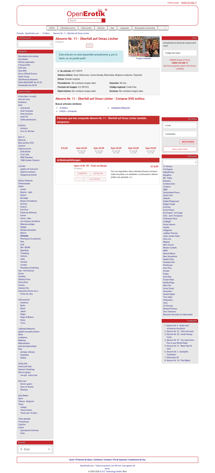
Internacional (24, 300)
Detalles (98, 173)
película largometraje (27, 346)
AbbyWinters (168, 172)
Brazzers (167, 181)
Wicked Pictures (170, 308)
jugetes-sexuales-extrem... (29, 332)
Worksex (24, 390)
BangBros (167, 175)
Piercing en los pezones (30, 239)
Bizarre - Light (26, 192)
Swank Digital (169, 294)
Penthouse (167, 265)
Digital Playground (171, 201)
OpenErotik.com (87, 466)
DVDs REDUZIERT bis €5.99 (30, 82)
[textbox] (35, 44)
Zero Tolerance (169, 311)
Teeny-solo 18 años (28, 413)
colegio (23, 407)
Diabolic (166, 198)
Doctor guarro (26, 384)
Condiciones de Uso (137, 460)
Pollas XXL (23, 363)
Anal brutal (25, 108)
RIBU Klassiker (26, 157)
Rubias (23, 358)
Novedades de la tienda (28, 56)
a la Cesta (94, 179)
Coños (21, 427)
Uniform (23, 256)
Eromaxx (167, 207)
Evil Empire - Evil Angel (173, 213)
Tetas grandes (24, 419)
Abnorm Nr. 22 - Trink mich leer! (180, 331)
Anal (20, 105)
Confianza (98, 460)
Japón (23, 311)
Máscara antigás (27, 224)
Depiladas (24, 355)
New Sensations (170, 256)
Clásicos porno (24, 149)
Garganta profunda (28, 175)
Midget (23, 227)
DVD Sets (22, 68)
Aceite (23, 189)
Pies (22, 242)
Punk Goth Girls (25, 366)
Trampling (24, 253)
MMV (165, 250)
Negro (23, 314)
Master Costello (170, 247)
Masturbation (24, 343)
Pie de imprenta (120, 460)
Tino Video (167, 297)
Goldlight (167, 221)
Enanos (23, 207)
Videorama (168, 300)
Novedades (23, 59)
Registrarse (188, 142)
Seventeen (167, 291)
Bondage (24, 198)
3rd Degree (168, 169)
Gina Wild (22, 71)
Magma (166, 242)
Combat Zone (169, 184)
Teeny (20, 404)
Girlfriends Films (170, 218)
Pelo (20, 349)
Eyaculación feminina (29, 430)
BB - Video (167, 178)
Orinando (72, 111)
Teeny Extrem (26, 410)
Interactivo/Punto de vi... (28, 291)
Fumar (23, 215)
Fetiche (101, 28)
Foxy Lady (24, 154)
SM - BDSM (25, 247)
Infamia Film (23, 288)
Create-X (167, 186)
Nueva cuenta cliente (180, 149)
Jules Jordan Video (171, 236)
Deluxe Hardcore (25, 181)
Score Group (168, 288)
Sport (20, 398)
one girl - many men (28, 375)
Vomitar (23, 262)
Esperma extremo (28, 172)
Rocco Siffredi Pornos (27, 74)
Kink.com (167, 239)
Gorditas (22, 276)
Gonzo (21, 273)
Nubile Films (168, 259)
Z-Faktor (46, 33)
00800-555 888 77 (189, 3)
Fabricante (86, 28)
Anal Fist (24, 117)
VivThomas (168, 306)
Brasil (22, 308)
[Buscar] (102, 20)
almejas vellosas (27, 352)
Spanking (24, 250)
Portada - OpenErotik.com (28, 33)
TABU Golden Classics (29, 160)
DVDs (52, 28)
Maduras (22, 340)
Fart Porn (24, 210)
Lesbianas (22, 337)
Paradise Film (169, 262)
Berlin (22, 305)
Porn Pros (167, 268)
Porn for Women (27, 131)
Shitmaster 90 (173, 357)
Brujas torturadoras (28, 201)
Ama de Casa (24, 99)
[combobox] (35, 44)
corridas (21, 166)
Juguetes (124, 28)
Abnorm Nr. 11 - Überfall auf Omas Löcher (71, 33)
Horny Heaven (169, 224)
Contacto (108, 460)
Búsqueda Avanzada (145, 28)
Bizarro (23, 195)
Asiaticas (24, 303)
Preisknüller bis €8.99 (27, 85)
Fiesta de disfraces (28, 212)
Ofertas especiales (26, 62)
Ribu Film (167, 285)
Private (166, 271)
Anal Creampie (26, 111)
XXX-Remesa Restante (28, 79)
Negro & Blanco (27, 317)
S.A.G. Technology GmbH (111, 471)
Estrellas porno (68, 28)
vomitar (23, 265)
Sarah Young (23, 77)
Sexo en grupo (24, 372)
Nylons (23, 233)
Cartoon (21, 146)
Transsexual (23, 422)
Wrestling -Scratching (29, 268)
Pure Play (167, 277)
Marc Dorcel (168, 245)
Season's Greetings (26, 369)
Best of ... (22, 137)
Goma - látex (25, 218)
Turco (22, 323)
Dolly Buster (25, 151)
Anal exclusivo (26, 114)
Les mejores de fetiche (30, 221)
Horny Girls (23, 282)
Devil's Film (168, 195)
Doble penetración (28, 120)
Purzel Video (168, 279)
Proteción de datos (84, 460)
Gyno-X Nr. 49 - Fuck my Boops (90, 165)
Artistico (22, 125)
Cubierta (82, 173)
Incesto (21, 285)
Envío (71, 460)
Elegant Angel (169, 204)
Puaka (166, 274)
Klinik (20, 334)
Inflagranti (167, 230)
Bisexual (21, 140)
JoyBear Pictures (170, 233)
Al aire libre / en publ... (28, 96)
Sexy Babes (23, 395)
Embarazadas (24, 183)
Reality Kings (168, 282)
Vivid (165, 303)
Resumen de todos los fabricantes (178, 314)
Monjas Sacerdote (28, 230)
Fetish (63, 111)
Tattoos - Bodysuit (26, 401)
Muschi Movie (169, 253)
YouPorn (22, 424)
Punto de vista (26, 294)
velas (22, 259)
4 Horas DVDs (24, 65)
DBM (165, 189)
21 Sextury (167, 166)
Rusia (22, 320)
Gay (112, 28)
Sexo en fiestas (26, 387)
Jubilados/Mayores (120, 108)
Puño (22, 433)
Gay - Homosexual (26, 271)
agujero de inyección (29, 169)
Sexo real (22, 381)
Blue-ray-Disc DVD (26, 143)
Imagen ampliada (143, 58)
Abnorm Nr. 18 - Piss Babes (178, 360)
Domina (23, 204)
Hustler (166, 227)
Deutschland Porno (171, 192)
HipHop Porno (24, 279)
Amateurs (22, 102)
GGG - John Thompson (173, 216)
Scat (22, 244)
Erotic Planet (168, 210)
